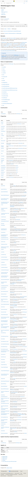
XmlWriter (14, 185)
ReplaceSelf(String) (3, 383)
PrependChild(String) (4, 364)
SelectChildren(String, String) (5, 403)
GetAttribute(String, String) (4, 239)
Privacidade (2, 474)
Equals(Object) (3, 225)
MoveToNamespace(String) (4, 336)
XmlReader (25, 192)
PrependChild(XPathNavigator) (5, 370)
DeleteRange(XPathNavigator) (5, 221)
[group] (14, 26)
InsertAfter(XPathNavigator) (4, 259)
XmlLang (2, 175)
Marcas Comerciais (3, 475)
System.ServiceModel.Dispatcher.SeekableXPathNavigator (12, 31)
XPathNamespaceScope (13, 352)
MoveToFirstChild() (5, 95)
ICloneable (6, 33)
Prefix (3, 78)
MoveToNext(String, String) (4, 341)
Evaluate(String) (3, 232)
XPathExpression (15, 211)
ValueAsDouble (3, 168)
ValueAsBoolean (3, 165)
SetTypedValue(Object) (4, 422)
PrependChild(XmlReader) (4, 367)
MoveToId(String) (5, 101)
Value (3, 105)
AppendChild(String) (4, 189)
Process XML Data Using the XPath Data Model (8, 50)
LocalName (4, 72)
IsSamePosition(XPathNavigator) (7, 103)
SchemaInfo (2, 156)
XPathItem (9, 28)
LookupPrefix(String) (4, 287)
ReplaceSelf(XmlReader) (4, 386)
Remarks (2, 10)
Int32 (17, 170)
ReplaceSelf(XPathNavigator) (5, 388)
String (11, 334)
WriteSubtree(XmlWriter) (4, 433)
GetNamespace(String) (4, 244)
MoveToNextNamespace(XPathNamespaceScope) (9, 90)
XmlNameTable (20, 143)
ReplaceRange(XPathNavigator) (5, 381)
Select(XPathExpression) (4, 396)
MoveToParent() (4, 97)
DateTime (17, 167)
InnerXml (2, 129)
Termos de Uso (21, 474)
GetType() (2, 249)
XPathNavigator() (3, 113)
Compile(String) (3, 210)
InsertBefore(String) (3, 264)
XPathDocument (9, 43)
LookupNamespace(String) (4, 285)
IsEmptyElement (4, 82)
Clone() (2, 204)
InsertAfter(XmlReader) (4, 257)
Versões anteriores (17, 473)
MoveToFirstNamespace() (4, 314)
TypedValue (2, 158)
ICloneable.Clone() (3, 442)
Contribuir (24, 473)
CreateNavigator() (3, 219)
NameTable (4, 67)
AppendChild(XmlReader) (4, 191)
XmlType (2, 177)
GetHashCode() (3, 241)
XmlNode (3, 460)
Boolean (17, 165)
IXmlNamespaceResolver (12, 33)
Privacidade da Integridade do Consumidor (11, 474)
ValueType (2, 173)
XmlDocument (15, 43)
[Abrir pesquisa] (24, 1)
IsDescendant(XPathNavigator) (5, 279)
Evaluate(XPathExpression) (4, 237)
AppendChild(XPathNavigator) (5, 195)
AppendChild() (3, 185)
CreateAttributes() (3, 216)
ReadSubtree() (3, 378)
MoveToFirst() (3, 306)
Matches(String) (3, 288)
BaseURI (3, 80)
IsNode (2, 133)
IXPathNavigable (18, 33)
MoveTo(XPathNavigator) (6, 99)
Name (3, 74)
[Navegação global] (1, 1)
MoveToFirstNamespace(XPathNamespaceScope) (9, 88)
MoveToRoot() (3, 359)
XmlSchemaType (11, 177)
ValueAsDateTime (3, 167)
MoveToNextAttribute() (5, 86)
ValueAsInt (2, 170)
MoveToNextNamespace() (4, 349)
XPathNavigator (4, 38)
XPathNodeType (20, 148)
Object (5, 28)
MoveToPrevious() (5, 93)
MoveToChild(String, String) (4, 301)
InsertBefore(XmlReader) (4, 267)
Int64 (17, 172)
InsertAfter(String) (3, 254)
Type (10, 173)
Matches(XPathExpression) (4, 291)
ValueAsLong (3, 172)
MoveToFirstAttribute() (5, 84)
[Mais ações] (26, 3)
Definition (2, 9)
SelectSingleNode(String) (4, 417)
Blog (21, 473)
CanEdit (14, 47)
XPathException (3, 56)
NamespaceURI (4, 76)
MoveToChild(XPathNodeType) (5, 304)
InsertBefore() (3, 262)
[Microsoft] (14, 1)
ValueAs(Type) (3, 430)
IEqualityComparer (11, 145)
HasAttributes (3, 126)
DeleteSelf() (2, 223)
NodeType (3, 70)
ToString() (2, 425)
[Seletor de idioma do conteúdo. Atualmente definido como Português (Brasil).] (4, 471)
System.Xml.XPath (13, 38)
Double (17, 168)
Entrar (26, 1)
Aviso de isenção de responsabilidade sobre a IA (7, 473)
